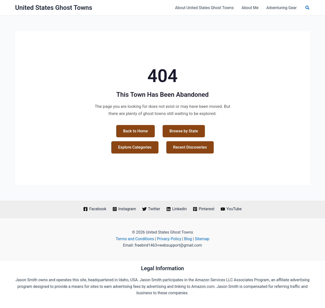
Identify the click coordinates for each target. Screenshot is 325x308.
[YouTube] (231, 209)
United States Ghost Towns (53, 7)
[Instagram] (124, 209)
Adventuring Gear (281, 7)
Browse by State (184, 131)
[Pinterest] (203, 209)
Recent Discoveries (190, 147)
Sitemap (202, 239)
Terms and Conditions (135, 239)
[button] (307, 8)
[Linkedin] (176, 209)
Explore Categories (134, 147)
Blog (188, 239)
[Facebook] (95, 209)
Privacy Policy (169, 239)
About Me (249, 7)
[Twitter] (151, 209)
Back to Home (135, 131)
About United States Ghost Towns (204, 7)
